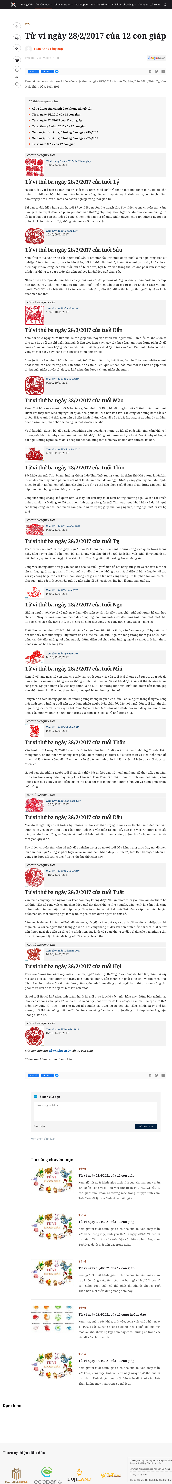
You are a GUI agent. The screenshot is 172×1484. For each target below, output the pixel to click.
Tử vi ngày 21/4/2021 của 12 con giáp (103, 1175)
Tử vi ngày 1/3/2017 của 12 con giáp (52, 114)
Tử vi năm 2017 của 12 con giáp (50, 144)
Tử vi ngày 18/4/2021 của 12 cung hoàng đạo (108, 1314)
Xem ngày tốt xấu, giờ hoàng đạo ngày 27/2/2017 (61, 138)
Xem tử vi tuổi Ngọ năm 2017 (59, 653)
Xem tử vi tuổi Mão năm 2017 (59, 449)
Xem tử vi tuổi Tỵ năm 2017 (58, 590)
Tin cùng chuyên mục (48, 1159)
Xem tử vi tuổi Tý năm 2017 (58, 230)
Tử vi (24, 24)
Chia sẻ (30, 71)
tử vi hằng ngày (56, 1051)
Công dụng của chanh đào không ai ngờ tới (58, 108)
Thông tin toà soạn (143, 4)
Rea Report (77, 4)
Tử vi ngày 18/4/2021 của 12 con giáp (103, 1361)
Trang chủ (24, 4)
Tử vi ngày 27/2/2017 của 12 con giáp (53, 120)
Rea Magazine (95, 4)
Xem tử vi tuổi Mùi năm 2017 (59, 727)
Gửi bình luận (142, 1126)
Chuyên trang (60, 4)
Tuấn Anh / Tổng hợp (44, 49)
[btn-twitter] (153, 71)
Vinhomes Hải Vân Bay (143, 1468)
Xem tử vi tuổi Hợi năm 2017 (58, 1029)
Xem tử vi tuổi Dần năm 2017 (59, 379)
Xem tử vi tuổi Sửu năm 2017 (59, 308)
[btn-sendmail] (160, 71)
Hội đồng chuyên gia (118, 4)
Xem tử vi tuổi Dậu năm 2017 (59, 871)
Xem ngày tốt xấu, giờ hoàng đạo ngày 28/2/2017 (61, 132)
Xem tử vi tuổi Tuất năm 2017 (59, 950)
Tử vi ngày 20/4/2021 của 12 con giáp (103, 1222)
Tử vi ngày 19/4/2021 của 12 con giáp (103, 1268)
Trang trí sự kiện (131, 1474)
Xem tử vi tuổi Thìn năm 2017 (59, 526)
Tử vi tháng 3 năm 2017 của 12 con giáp (55, 126)
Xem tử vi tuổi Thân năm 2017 (59, 800)
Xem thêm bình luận (39, 1138)
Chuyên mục (41, 4)
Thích (44, 71)
